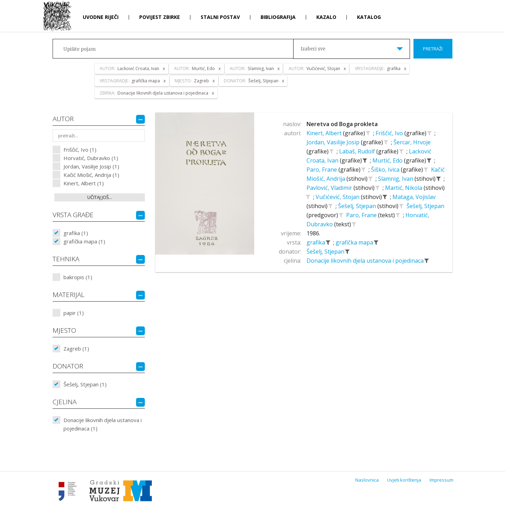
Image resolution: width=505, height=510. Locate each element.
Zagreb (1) (76, 348)
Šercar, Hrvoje (412, 142)
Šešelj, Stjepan (357, 206)
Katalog (369, 17)
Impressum (441, 480)
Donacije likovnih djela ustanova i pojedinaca (366, 260)
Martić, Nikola (404, 188)
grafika (316, 242)
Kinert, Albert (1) (83, 183)
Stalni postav (220, 17)
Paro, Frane (322, 169)
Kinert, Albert (325, 133)
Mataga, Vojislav (414, 197)
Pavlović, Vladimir (330, 188)
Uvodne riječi (101, 17)
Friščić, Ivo (390, 133)
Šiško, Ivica (386, 169)
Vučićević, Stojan (338, 197)
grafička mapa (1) (84, 241)
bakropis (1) (77, 277)
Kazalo (326, 17)
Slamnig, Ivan (396, 178)
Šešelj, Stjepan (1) (85, 384)
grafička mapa (355, 242)
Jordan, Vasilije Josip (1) (91, 166)
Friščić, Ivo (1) (79, 149)
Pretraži (433, 49)
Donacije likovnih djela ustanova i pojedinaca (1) (102, 424)
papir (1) (73, 312)
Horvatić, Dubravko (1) (90, 157)
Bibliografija (278, 17)
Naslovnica (367, 480)
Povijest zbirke (159, 17)
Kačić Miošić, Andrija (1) (91, 174)
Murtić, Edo (388, 160)
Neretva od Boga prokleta (342, 124)
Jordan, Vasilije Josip (334, 142)
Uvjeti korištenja (404, 480)
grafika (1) (75, 232)
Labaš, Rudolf (357, 151)
